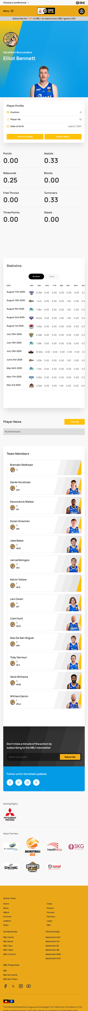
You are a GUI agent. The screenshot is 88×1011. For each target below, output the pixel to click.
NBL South (8, 941)
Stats (6, 925)
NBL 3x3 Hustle (10, 974)
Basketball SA (52, 945)
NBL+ (49, 925)
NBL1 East (8, 945)
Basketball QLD (53, 937)
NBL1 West (8, 949)
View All (74, 421)
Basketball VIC (53, 941)
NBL (5, 970)
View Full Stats (25, 136)
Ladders (7, 920)
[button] (16, 2)
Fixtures (7, 916)
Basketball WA (52, 949)
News (6, 908)
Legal (49, 920)
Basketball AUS (53, 958)
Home (6, 903)
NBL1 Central (9, 954)
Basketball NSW (53, 954)
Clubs (49, 903)
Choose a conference (14, 2)
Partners (51, 916)
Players (50, 908)
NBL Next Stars (10, 979)
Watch (6, 912)
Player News (63, 136)
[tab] (36, 276)
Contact (51, 912)
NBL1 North (8, 937)
